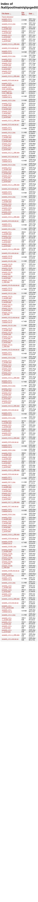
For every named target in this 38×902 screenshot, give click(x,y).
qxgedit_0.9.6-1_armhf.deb (7, 466)
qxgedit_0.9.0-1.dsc (8, 197)
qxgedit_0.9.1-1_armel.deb (7, 241)
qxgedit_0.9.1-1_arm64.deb (7, 237)
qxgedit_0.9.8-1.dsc (8, 514)
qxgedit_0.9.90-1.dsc (9, 546)
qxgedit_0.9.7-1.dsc (8, 482)
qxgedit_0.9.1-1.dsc (8, 229)
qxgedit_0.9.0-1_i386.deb (10, 217)
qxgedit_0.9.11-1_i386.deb (7, 313)
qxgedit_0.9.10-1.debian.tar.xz (7, 257)
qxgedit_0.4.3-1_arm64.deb (7, 32)
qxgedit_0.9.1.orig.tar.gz (10, 253)
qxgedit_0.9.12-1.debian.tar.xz (7, 321)
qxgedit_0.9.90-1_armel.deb (7, 558)
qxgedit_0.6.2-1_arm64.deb (7, 140)
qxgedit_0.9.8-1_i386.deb (10, 534)
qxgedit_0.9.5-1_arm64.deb (7, 426)
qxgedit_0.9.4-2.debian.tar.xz (7, 381)
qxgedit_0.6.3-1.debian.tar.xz (7, 160)
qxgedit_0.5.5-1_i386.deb (10, 120)
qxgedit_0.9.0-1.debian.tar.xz (7, 193)
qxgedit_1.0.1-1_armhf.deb (7, 631)
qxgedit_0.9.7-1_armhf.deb (7, 498)
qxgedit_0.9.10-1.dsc (9, 261)
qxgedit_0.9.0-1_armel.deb (7, 209)
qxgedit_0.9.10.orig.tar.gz (10, 285)
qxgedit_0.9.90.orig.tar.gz (10, 571)
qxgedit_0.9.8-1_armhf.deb (7, 530)
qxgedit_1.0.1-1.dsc (8, 615)
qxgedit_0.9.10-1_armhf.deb (7, 277)
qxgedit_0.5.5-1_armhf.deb (7, 116)
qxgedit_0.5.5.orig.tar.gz (10, 124)
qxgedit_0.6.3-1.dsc (8, 165)
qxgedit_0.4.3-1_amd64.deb (7, 28)
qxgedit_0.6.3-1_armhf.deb (7, 180)
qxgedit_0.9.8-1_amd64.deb (7, 518)
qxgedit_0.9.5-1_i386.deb (10, 438)
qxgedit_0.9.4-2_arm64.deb (7, 393)
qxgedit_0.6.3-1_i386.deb (10, 185)
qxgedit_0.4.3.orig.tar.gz (10, 48)
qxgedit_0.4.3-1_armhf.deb (7, 40)
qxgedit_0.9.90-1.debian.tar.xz (7, 542)
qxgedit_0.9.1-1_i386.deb (10, 249)
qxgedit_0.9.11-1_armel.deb (7, 305)
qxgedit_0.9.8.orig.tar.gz (10, 538)
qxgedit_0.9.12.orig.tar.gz (10, 349)
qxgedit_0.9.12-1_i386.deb (7, 345)
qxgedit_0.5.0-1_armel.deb (7, 68)
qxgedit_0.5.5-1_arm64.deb (7, 108)
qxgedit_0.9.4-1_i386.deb (10, 378)
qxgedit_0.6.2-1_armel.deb (7, 144)
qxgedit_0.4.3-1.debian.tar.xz (7, 20)
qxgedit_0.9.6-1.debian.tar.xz (7, 446)
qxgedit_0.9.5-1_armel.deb (7, 430)
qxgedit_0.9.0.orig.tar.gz (10, 221)
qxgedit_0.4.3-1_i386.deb (10, 44)
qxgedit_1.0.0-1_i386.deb (10, 599)
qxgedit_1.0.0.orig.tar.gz (10, 603)
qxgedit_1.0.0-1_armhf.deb (7, 595)
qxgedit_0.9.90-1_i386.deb (7, 566)
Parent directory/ (7, 17)
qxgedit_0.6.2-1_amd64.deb (7, 136)
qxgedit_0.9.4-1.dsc (8, 357)
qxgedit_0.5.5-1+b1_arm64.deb (8, 88)
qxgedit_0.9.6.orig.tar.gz (10, 474)
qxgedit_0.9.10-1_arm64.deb (7, 269)
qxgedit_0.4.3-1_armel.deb (7, 36)
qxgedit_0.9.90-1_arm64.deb (7, 554)
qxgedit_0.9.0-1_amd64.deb (7, 201)
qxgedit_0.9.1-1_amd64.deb (7, 233)
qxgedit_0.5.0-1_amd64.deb (7, 60)
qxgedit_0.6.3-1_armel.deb (7, 176)
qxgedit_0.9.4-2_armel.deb (7, 397)
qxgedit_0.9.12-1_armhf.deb (7, 341)
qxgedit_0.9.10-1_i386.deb (7, 281)
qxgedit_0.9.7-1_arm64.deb (7, 490)
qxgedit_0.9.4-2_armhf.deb (7, 402)
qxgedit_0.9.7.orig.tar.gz (10, 506)
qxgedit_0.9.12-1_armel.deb (7, 337)
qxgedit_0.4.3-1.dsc (8, 24)
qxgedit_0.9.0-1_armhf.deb (7, 213)
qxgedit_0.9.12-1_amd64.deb (7, 329)
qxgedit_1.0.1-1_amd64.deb (7, 619)
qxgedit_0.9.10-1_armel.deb (7, 273)
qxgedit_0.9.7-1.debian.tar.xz (7, 478)
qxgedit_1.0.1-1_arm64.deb (7, 623)
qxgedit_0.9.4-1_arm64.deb (7, 365)
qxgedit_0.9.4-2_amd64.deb (7, 389)
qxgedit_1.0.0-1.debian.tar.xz (7, 578)
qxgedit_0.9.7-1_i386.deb (10, 502)
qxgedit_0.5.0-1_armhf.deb (7, 72)
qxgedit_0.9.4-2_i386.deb (10, 406)
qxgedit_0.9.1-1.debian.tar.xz (7, 225)
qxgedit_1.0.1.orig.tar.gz (10, 639)
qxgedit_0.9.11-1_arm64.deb (7, 301)
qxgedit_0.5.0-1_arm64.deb (7, 64)
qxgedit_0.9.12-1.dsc (9, 325)
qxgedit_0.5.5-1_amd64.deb (7, 104)
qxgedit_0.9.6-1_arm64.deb (7, 458)
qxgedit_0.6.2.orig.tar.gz (10, 156)
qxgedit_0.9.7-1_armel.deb (7, 494)
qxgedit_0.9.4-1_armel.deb (7, 369)
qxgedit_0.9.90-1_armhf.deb (7, 562)
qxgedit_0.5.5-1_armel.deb (7, 112)
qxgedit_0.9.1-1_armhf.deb (7, 245)
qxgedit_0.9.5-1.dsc (8, 418)
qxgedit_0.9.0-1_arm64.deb (7, 205)
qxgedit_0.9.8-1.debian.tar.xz (7, 510)
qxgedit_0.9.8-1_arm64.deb (7, 522)
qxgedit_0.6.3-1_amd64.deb (7, 168)
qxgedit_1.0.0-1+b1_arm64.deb (8, 574)
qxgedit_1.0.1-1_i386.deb (10, 635)
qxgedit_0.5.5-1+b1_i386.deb (7, 92)
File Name (5, 13)
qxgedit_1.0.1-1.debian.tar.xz (7, 611)
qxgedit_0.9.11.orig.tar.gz (10, 317)
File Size (23, 13)
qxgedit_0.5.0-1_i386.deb (10, 76)
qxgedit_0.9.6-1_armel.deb (7, 462)
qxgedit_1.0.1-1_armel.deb (7, 627)
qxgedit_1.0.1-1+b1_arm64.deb (8, 607)
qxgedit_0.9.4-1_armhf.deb (7, 373)
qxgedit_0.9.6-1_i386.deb (10, 470)
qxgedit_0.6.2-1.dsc (8, 132)
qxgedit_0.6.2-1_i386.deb (10, 152)
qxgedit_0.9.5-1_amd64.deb (7, 422)
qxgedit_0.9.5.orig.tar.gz (10, 442)
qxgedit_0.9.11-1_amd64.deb (7, 297)
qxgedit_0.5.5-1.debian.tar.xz (7, 96)
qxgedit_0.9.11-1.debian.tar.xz (7, 289)
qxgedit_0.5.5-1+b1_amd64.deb (8, 84)
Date (30, 13)
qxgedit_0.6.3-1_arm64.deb (7, 172)
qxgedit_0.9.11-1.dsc (9, 293)
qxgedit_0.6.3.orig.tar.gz (10, 189)
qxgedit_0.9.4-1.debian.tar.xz (7, 353)
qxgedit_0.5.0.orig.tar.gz (10, 80)
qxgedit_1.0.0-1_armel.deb (7, 590)
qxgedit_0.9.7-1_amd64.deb (7, 486)
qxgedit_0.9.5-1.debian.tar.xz (7, 414)
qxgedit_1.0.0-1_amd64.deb (7, 586)
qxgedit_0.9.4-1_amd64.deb (7, 361)
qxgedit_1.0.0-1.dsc (8, 583)
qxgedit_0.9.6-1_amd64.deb (7, 454)
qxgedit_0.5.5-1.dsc (8, 100)
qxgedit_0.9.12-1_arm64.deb (7, 333)
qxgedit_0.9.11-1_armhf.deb (7, 309)
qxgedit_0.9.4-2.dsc (8, 386)
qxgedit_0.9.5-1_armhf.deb (7, 434)
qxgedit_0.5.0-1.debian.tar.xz (7, 52)
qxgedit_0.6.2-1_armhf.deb (7, 148)
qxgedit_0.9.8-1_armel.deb (7, 526)
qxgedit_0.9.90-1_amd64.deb (7, 550)
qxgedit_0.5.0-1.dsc (8, 56)
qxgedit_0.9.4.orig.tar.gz (10, 410)
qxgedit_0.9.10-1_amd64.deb (7, 265)
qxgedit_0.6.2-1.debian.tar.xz (7, 128)
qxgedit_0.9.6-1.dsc (8, 450)
